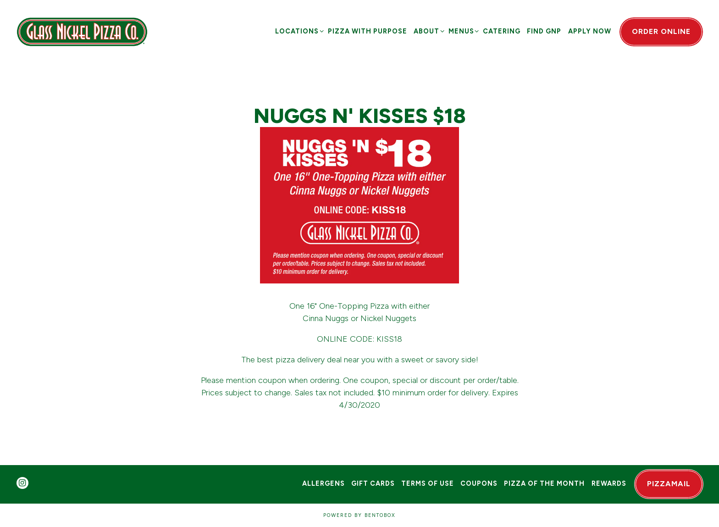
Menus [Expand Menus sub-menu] (462, 30)
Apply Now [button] (589, 31)
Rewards (609, 483)
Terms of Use (427, 483)
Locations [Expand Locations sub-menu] (298, 30)
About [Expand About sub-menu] (427, 30)
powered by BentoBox (359, 515)
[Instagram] (22, 483)
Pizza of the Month (544, 483)
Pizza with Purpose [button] (367, 31)
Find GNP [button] (544, 31)
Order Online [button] (661, 31)
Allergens (323, 483)
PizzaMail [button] (669, 483)
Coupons (479, 483)
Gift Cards (373, 483)
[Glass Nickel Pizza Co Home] (82, 31)
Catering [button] (501, 31)
